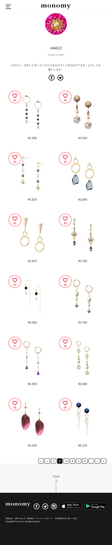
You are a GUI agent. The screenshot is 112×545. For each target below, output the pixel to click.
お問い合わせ (19, 518)
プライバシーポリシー (44, 518)
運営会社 (9, 518)
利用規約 (30, 518)
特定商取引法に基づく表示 (66, 518)
